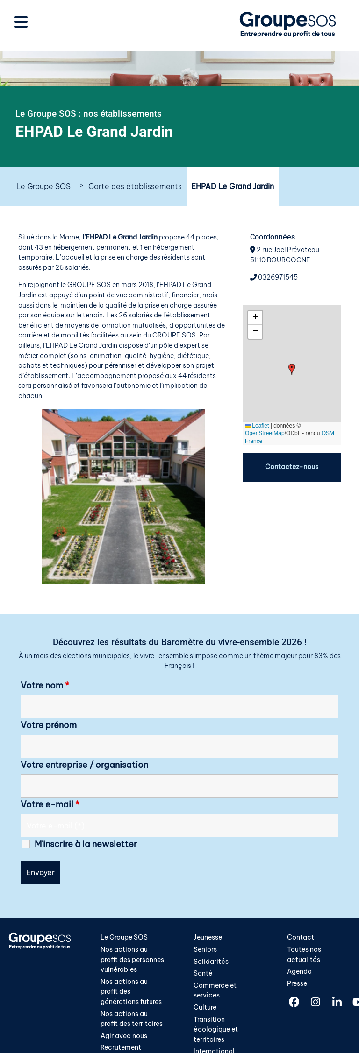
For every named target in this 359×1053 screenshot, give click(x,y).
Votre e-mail (50, 804)
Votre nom (45, 685)
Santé (203, 973)
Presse (297, 983)
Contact (300, 937)
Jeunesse (208, 937)
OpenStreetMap (265, 433)
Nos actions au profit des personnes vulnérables (132, 959)
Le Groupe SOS (43, 186)
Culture (205, 1007)
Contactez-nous (291, 467)
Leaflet (257, 425)
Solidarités (211, 961)
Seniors (205, 949)
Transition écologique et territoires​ (216, 1029)
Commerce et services (215, 990)
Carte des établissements (135, 186)
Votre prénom (49, 725)
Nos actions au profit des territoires (132, 1019)
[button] (292, 369)
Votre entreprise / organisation (84, 765)
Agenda (299, 971)
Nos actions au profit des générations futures (131, 991)
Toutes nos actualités (304, 954)
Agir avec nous (124, 1036)
